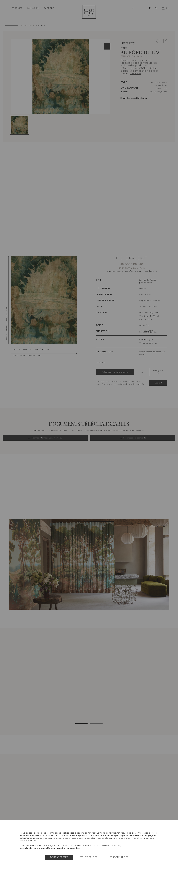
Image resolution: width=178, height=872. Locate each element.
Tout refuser (89, 857)
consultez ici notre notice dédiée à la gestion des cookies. (50, 848)
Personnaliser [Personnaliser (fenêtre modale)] (119, 857)
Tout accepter (59, 857)
